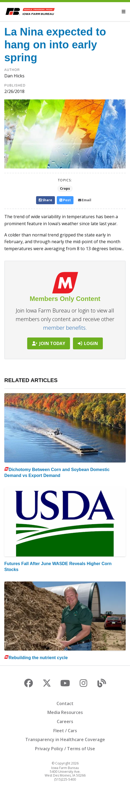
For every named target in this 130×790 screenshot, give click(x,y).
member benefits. (65, 327)
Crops (65, 188)
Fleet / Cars (65, 731)
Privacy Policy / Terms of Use (65, 749)
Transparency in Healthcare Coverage (65, 739)
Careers (65, 721)
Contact (65, 703)
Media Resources (65, 712)
